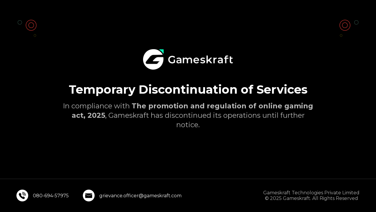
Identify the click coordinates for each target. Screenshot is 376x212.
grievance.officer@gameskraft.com (140, 195)
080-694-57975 (51, 195)
